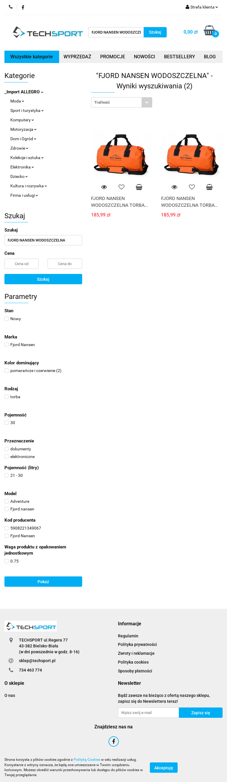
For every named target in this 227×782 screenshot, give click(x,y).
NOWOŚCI (144, 56)
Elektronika (22, 167)
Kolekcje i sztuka (27, 157)
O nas (9, 695)
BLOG (210, 56)
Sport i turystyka (27, 110)
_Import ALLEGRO (23, 92)
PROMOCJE (112, 56)
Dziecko (19, 176)
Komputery (22, 120)
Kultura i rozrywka (28, 185)
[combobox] (121, 102)
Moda (17, 101)
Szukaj (43, 279)
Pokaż (43, 581)
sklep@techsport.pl (37, 660)
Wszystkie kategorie (31, 56)
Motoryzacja (23, 129)
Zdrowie (19, 148)
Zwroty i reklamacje (136, 653)
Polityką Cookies (87, 760)
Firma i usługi (24, 195)
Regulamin (128, 636)
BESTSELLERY (179, 56)
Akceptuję (163, 767)
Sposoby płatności (135, 671)
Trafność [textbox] (102, 102)
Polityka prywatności (137, 644)
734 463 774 (30, 670)
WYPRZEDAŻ (77, 56)
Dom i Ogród (23, 138)
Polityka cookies (133, 662)
